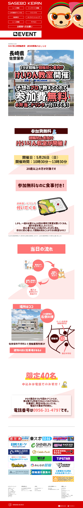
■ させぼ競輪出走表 (11, 491)
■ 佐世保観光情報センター (66, 496)
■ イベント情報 (11, 490)
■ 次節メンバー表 (11, 493)
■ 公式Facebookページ (39, 488)
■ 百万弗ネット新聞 (65, 494)
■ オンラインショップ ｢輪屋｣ (27, 490)
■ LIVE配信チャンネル (12, 494)
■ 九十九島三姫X (38, 490)
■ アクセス (10, 496)
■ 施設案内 (10, 495)
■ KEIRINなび (63, 493)
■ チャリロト (63, 491)
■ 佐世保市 (63, 497)
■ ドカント (63, 489)
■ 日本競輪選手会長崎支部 (26, 488)
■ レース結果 (10, 489)
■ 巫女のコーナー (25, 489)
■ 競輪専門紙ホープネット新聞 (67, 495)
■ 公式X (36, 489)
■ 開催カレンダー (11, 488)
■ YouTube (50, 488)
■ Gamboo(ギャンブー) (65, 490)
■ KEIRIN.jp (63, 488)
